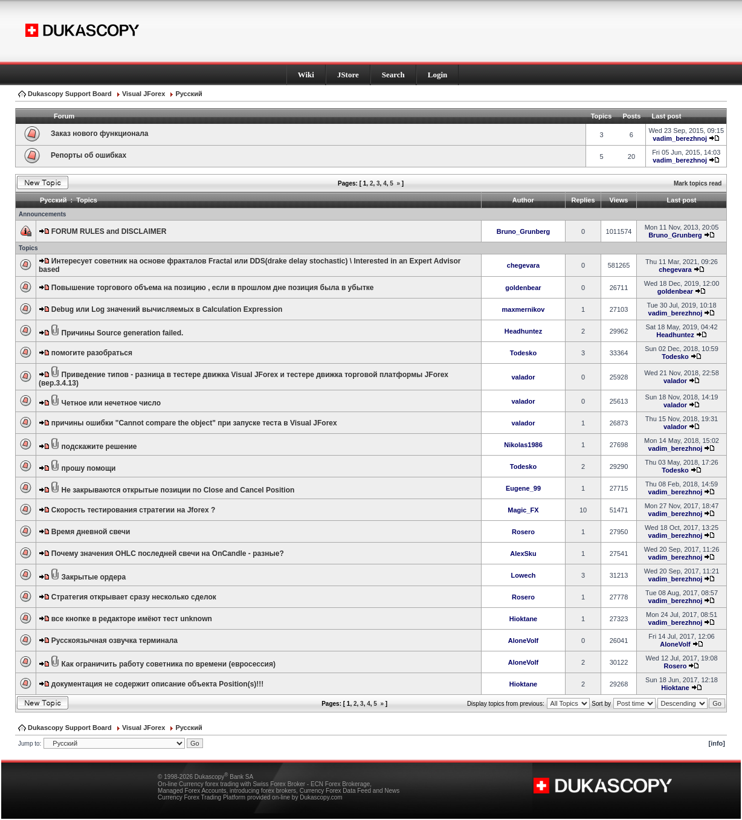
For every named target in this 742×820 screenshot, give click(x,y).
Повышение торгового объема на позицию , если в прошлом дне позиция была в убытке (212, 287)
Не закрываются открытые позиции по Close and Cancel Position (178, 490)
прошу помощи (89, 468)
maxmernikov (523, 309)
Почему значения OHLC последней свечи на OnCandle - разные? (167, 553)
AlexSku (523, 553)
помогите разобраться (91, 353)
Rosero (523, 531)
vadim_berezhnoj (680, 138)
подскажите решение (99, 446)
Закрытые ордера (94, 577)
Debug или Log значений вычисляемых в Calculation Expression (167, 309)
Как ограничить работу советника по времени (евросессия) (169, 664)
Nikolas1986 (523, 444)
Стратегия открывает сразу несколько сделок (133, 597)
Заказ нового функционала (100, 133)
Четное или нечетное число (111, 403)
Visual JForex (143, 93)
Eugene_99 (523, 488)
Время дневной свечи (91, 532)
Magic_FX (523, 510)
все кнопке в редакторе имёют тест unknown (131, 619)
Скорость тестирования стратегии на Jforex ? (133, 510)
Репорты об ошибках (88, 155)
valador (523, 377)
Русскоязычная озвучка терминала (114, 640)
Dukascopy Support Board (70, 93)
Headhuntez (523, 331)
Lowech (523, 575)
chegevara (523, 265)
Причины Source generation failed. (123, 333)
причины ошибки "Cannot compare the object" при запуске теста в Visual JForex (194, 423)
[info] (717, 743)
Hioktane (523, 618)
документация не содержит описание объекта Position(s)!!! (157, 684)
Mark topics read (697, 183)
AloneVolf (523, 640)
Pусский (188, 93)
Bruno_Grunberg (523, 231)
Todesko (523, 353)
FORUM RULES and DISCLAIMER (109, 231)
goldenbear (523, 287)
